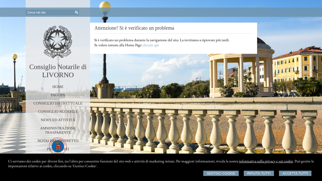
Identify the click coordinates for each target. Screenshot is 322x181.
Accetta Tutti (295, 173)
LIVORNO (58, 75)
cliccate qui (150, 44)
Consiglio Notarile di (58, 67)
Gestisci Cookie (221, 173)
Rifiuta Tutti (258, 173)
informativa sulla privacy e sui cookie (266, 161)
